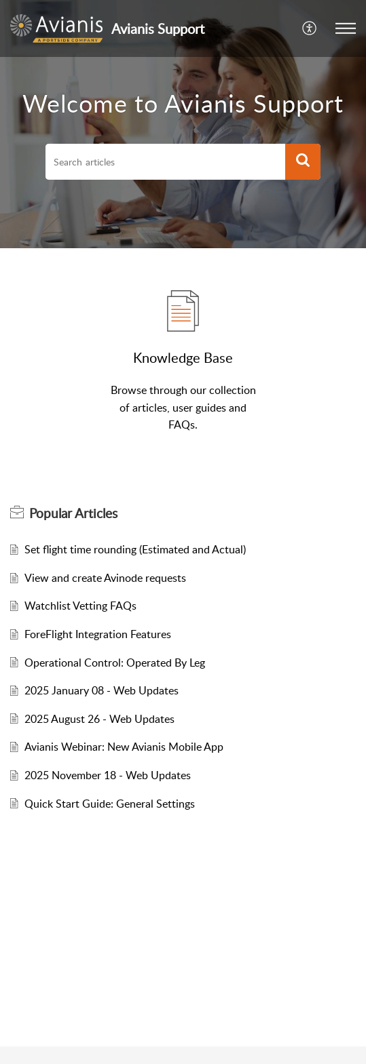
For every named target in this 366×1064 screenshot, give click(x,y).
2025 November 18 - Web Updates (107, 775)
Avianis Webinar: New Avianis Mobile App (123, 746)
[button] (345, 28)
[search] (165, 162)
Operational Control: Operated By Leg (114, 662)
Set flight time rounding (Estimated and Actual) (135, 549)
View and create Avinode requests (105, 577)
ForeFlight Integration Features (97, 634)
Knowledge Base (183, 357)
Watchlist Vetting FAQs (80, 605)
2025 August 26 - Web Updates (99, 718)
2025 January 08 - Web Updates (101, 690)
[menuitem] (310, 28)
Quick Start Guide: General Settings (109, 803)
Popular (73, 513)
